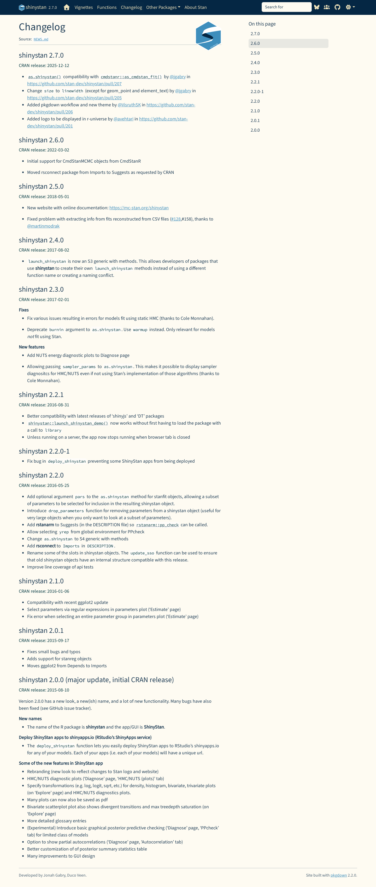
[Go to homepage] (67, 7)
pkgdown (339, 875)
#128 (176, 219)
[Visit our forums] (327, 7)
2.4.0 (255, 62)
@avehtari (123, 119)
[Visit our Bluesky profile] (317, 7)
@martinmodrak (43, 226)
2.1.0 (255, 111)
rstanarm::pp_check (157, 524)
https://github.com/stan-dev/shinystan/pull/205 (74, 98)
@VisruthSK (129, 105)
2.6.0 (255, 43)
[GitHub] (337, 7)
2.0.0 (255, 130)
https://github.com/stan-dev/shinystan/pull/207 (74, 84)
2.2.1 (255, 82)
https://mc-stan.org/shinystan (139, 208)
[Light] (350, 7)
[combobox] (287, 7)
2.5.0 (255, 53)
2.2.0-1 (257, 91)
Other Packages (161, 7)
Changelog (131, 7)
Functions (107, 7)
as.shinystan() (44, 76)
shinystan (32, 7)
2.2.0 (255, 101)
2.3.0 (255, 72)
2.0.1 (255, 120)
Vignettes (84, 7)
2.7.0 (255, 33)
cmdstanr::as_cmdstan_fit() (131, 76)
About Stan (196, 7)
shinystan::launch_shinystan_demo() (68, 423)
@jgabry (178, 77)
